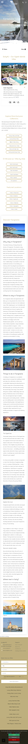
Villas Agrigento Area (14, 710)
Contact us (18, 648)
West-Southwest (14, 167)
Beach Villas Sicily (14, 142)
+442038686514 (6, 648)
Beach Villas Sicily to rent (14, 703)
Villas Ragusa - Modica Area (14, 723)
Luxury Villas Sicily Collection (14, 690)
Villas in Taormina (14, 192)
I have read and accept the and (12, 677)
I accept (14, 734)
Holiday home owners (20, 650)
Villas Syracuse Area (14, 720)
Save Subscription (14, 681)
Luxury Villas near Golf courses (14, 717)
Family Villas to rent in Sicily (14, 693)
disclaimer (17, 676)
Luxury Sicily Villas (14, 138)
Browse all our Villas (14, 145)
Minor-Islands (14, 177)
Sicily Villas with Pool (14, 135)
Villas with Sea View (14, 149)
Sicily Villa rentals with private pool (14, 687)
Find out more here (14, 742)
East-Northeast (14, 170)
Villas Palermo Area (14, 707)
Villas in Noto (14, 209)
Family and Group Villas (14, 152)
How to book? (18, 644)
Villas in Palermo (14, 202)
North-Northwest (14, 164)
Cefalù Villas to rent (14, 714)
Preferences (14, 737)
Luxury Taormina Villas (14, 700)
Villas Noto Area (14, 696)
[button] (3, 74)
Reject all (14, 739)
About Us (17, 646)
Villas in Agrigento (14, 206)
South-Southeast (14, 174)
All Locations (14, 180)
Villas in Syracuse (14, 199)
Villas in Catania (14, 195)
